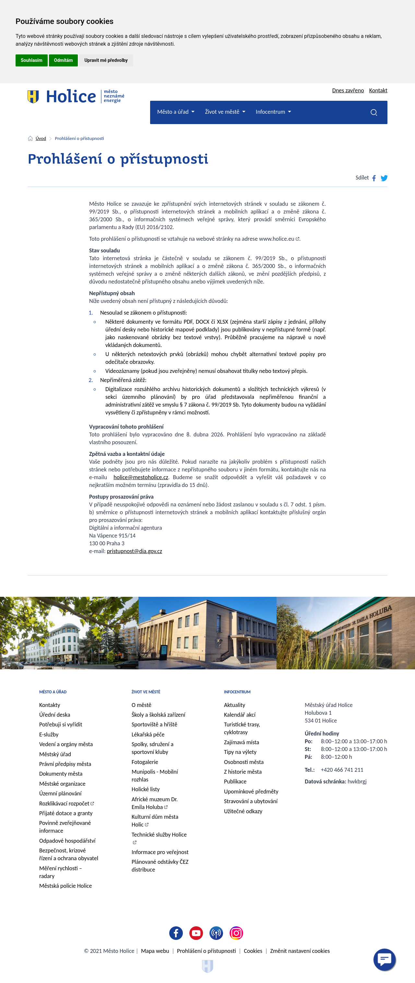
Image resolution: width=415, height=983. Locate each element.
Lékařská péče (148, 734)
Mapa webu (155, 950)
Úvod (41, 138)
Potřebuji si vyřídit (60, 724)
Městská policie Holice (65, 885)
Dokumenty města (60, 773)
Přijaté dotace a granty (66, 813)
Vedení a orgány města (66, 744)
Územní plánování (60, 793)
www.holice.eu (276, 238)
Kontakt (378, 90)
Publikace (235, 781)
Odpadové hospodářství (67, 840)
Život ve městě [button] (223, 111)
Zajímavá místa (241, 742)
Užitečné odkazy (243, 811)
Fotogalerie (145, 762)
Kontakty (49, 705)
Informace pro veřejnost (160, 852)
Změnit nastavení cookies (300, 950)
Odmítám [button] (63, 60)
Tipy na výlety (240, 752)
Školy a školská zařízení (158, 714)
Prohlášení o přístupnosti (206, 950)
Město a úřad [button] (173, 111)
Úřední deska (54, 714)
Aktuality (234, 705)
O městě (141, 705)
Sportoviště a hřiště (154, 724)
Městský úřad (55, 754)
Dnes (348, 90)
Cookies (253, 950)
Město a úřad (52, 691)
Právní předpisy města (65, 764)
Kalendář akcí (239, 714)
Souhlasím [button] (31, 60)
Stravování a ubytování (251, 801)
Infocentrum (237, 691)
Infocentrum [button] (271, 111)
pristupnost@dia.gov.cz (134, 551)
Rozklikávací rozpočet (64, 803)
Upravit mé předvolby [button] (105, 60)
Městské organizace (62, 783)
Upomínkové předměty (251, 791)
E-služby (48, 734)
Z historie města (243, 771)
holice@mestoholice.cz (140, 477)
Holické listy (146, 789)
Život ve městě (146, 691)
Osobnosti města (244, 762)
